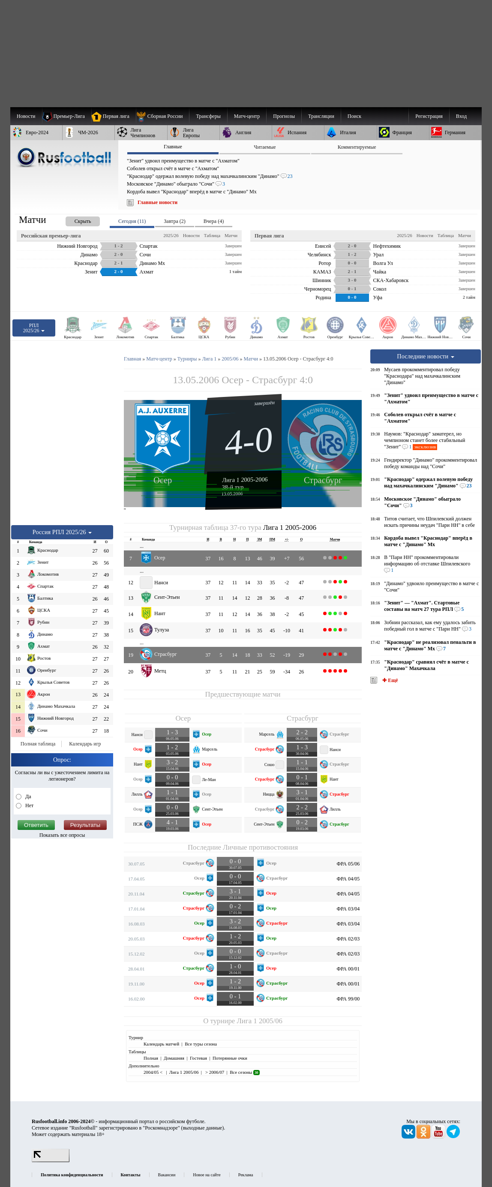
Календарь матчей (161, 1043)
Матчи (231, 235)
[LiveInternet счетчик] (50, 1160)
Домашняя (174, 1058)
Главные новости (157, 202)
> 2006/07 (214, 1072)
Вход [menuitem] (461, 116)
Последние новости (425, 356)
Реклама (245, 1174)
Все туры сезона (201, 1043)
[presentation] (74, 219)
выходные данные (202, 1128)
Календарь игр (85, 744)
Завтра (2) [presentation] (174, 221)
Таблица (212, 235)
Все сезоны (244, 1072)
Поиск (354, 116)
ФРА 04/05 (348, 879)
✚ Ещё (389, 680)
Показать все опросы (62, 835)
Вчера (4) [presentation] (214, 221)
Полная (151, 1058)
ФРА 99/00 (348, 999)
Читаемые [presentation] (265, 147)
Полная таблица (38, 744)
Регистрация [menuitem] (429, 116)
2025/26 (170, 235)
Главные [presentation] (173, 147)
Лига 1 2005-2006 (245, 480)
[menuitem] (162, 116)
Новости (191, 235)
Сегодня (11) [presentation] (132, 221)
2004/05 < (154, 1072)
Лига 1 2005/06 (259, 1021)
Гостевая (198, 1058)
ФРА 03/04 (348, 909)
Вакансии (167, 1174)
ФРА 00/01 (348, 969)
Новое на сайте (206, 1174)
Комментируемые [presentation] (357, 147)
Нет (28, 805)
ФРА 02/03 (348, 939)
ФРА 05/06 (348, 864)
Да (27, 796)
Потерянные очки (230, 1058)
